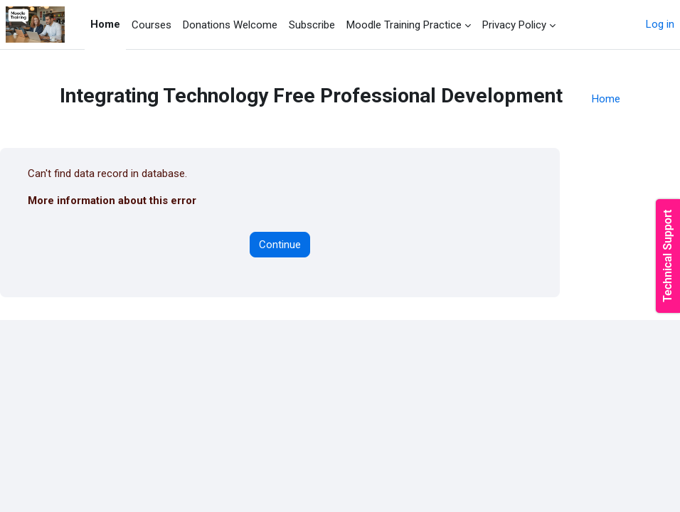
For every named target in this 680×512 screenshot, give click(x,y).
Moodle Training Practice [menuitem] (404, 24)
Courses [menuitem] (151, 24)
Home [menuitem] (105, 24)
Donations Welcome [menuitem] (230, 24)
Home (606, 98)
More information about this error (112, 200)
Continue (280, 244)
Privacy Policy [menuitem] (514, 24)
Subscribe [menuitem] (312, 24)
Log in (660, 24)
